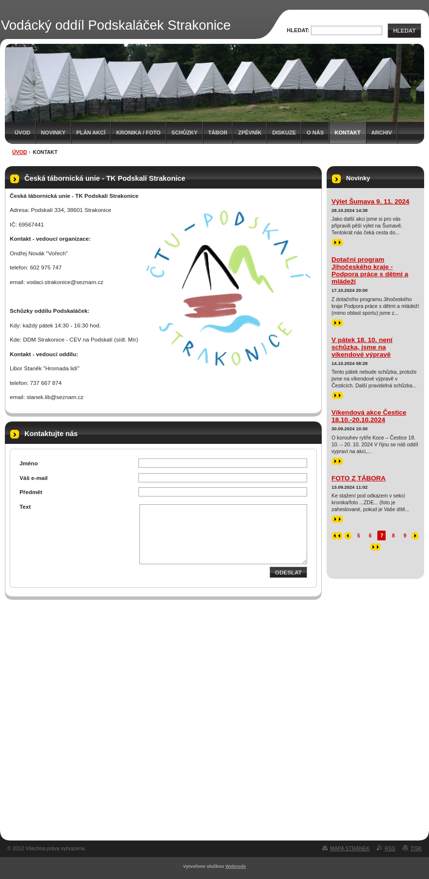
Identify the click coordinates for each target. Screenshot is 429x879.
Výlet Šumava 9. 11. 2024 (371, 201)
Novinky (53, 132)
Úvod (22, 132)
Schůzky (185, 132)
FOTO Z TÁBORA (359, 478)
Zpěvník (249, 132)
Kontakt (347, 132)
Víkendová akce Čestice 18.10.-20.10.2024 (369, 416)
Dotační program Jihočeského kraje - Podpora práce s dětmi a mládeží (370, 270)
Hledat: (298, 30)
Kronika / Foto (138, 132)
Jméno (29, 463)
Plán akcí (91, 132)
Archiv (381, 132)
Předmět (31, 492)
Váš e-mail (34, 478)
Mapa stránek (350, 848)
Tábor (217, 132)
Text (25, 506)
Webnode (235, 866)
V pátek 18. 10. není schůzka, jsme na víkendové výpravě (362, 347)
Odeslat (288, 572)
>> (337, 242)
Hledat (404, 30)
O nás (315, 132)
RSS (390, 848)
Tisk (416, 848)
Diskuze (284, 132)
